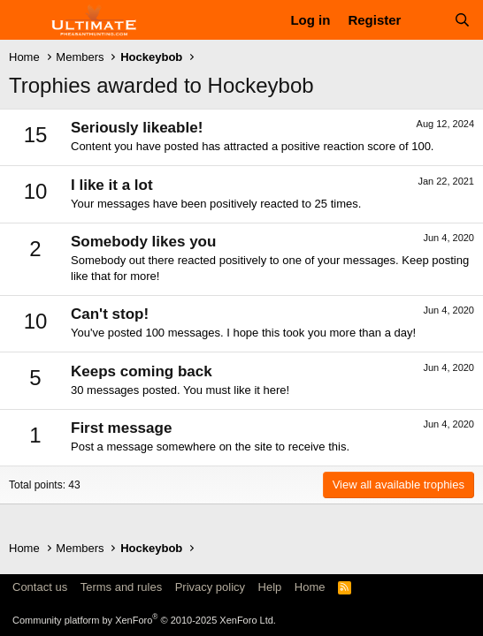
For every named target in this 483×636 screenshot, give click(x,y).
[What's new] (427, 20)
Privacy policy (210, 587)
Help (270, 587)
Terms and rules (121, 587)
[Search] (462, 20)
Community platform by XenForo (144, 620)
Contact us (39, 587)
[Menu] (24, 20)
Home (310, 587)
